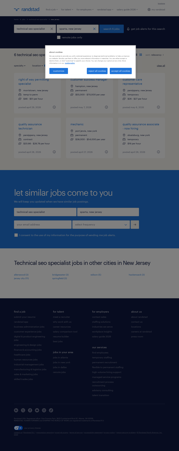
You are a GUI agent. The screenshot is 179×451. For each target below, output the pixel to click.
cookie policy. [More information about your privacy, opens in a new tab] (70, 63)
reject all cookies (97, 71)
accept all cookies (120, 71)
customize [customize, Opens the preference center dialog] (58, 71)
